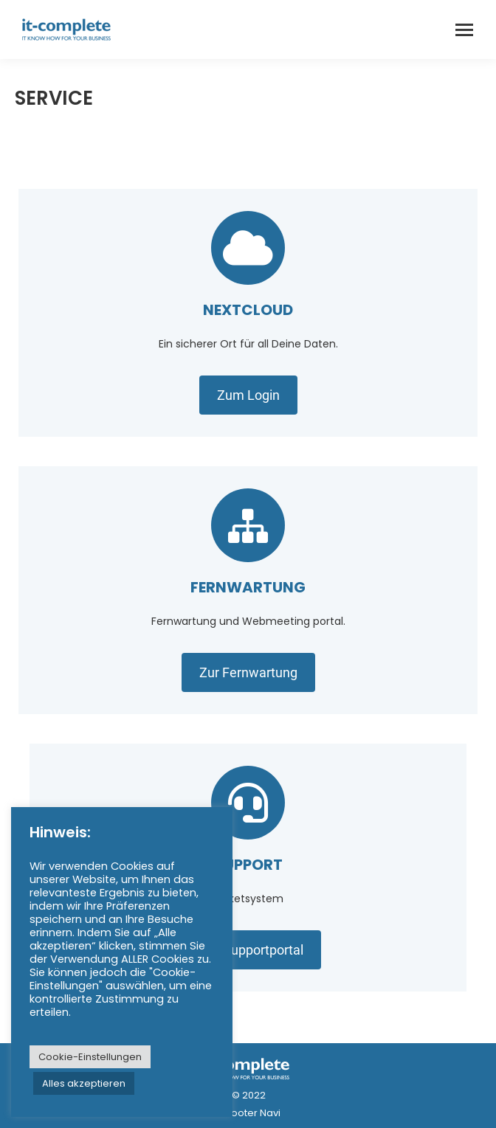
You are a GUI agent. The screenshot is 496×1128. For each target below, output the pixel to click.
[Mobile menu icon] (464, 30)
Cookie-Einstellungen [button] (90, 1057)
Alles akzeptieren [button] (83, 1083)
